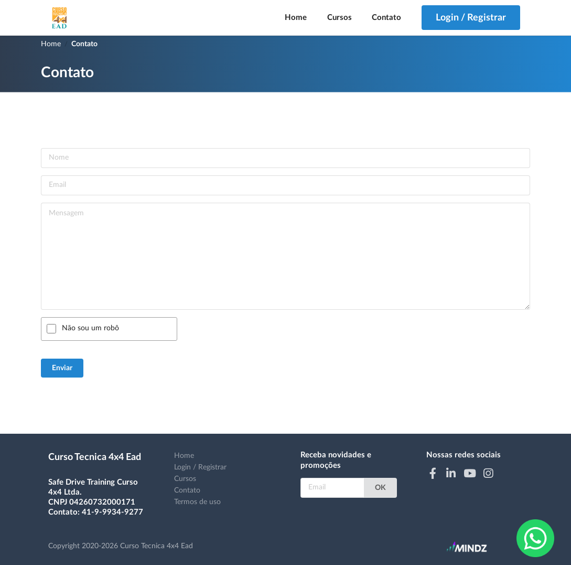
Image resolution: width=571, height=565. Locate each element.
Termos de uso (197, 502)
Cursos (339, 18)
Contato (386, 18)
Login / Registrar (200, 467)
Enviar (62, 368)
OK (380, 487)
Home (296, 18)
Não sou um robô (90, 328)
